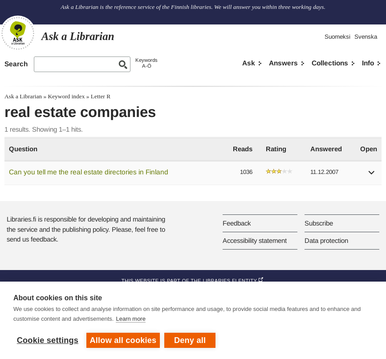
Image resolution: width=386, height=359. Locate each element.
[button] (371, 175)
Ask (248, 63)
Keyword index (66, 96)
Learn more (130, 318)
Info (368, 63)
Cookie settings (47, 340)
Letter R (100, 96)
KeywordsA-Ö (146, 63)
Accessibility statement (255, 240)
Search (16, 64)
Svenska (365, 36)
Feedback (237, 223)
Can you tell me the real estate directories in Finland (88, 172)
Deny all (190, 340)
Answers (283, 63)
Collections (330, 63)
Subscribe (319, 223)
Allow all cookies (123, 340)
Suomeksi (337, 36)
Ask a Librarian (23, 96)
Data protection (326, 240)
